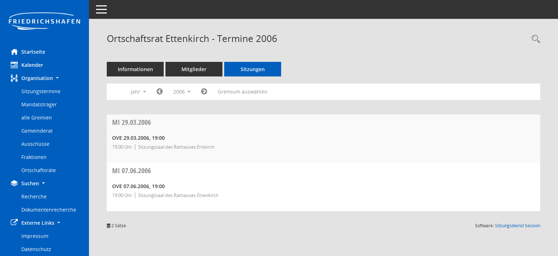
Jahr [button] (138, 91)
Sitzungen (253, 69)
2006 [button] (181, 91)
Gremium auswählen (243, 91)
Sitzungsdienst (517, 226)
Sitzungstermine (40, 91)
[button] (44, 78)
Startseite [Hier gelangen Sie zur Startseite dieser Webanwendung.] (28, 51)
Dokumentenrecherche (48, 209)
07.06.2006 (131, 170)
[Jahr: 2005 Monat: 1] (159, 91)
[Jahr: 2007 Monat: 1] (204, 91)
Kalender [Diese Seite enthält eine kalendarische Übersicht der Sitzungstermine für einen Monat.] (27, 64)
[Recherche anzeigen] (534, 39)
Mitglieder (193, 69)
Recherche (34, 196)
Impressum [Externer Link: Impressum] (34, 236)
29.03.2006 (131, 122)
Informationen (135, 69)
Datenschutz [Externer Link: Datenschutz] (36, 249)
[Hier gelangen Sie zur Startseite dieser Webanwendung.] (44, 21)
